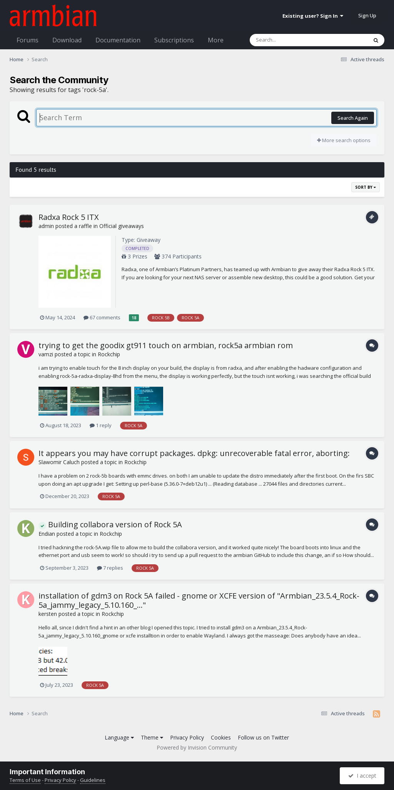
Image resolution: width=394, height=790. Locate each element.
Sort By (365, 187)
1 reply (101, 425)
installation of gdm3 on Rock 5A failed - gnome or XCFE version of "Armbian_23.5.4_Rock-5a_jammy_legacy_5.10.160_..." (198, 600)
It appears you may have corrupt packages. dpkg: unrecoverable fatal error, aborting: (194, 453)
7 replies (110, 567)
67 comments (101, 317)
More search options (344, 140)
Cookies (221, 737)
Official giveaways (121, 226)
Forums (27, 40)
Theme (152, 737)
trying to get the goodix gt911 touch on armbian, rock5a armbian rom (165, 345)
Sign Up (367, 15)
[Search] (288, 40)
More (216, 40)
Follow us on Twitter (263, 737)
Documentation (117, 40)
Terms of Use (25, 780)
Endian (46, 533)
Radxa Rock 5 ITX (68, 217)
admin (46, 226)
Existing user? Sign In (312, 15)
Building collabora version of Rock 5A (110, 524)
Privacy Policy (187, 737)
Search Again (352, 117)
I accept (362, 775)
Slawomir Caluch (59, 462)
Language (119, 737)
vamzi (45, 354)
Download (67, 40)
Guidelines (92, 780)
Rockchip (109, 354)
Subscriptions (174, 40)
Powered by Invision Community (197, 747)
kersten (47, 613)
